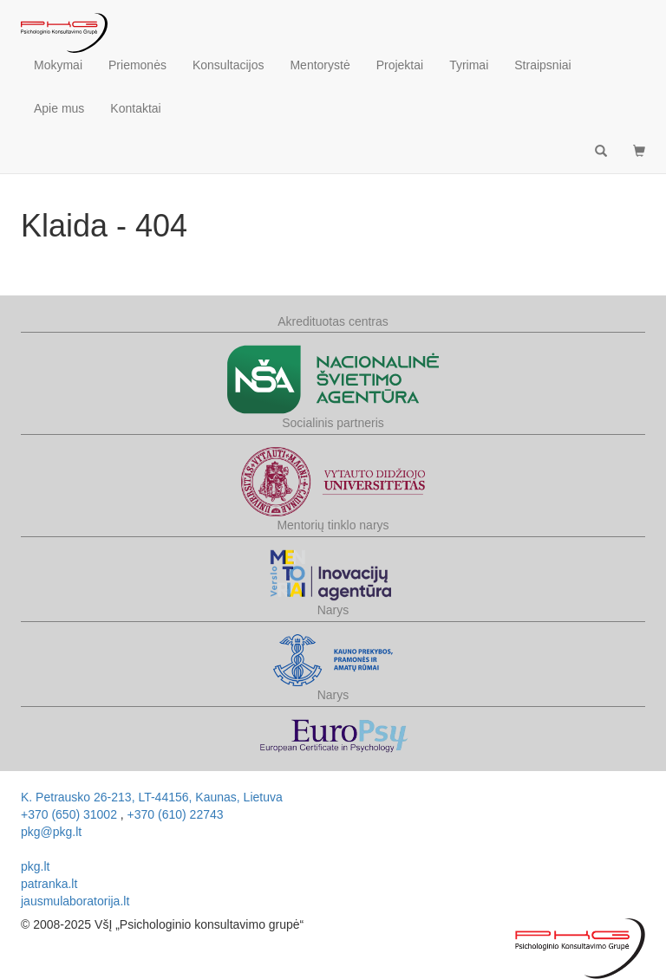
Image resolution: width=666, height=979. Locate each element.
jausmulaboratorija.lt (75, 901)
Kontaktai (135, 108)
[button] (639, 151)
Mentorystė (319, 65)
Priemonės (137, 65)
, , (152, 797)
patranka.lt (49, 884)
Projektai (399, 65)
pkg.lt (35, 866)
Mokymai (58, 65)
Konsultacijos (228, 65)
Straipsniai (542, 65)
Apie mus (59, 108)
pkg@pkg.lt (51, 832)
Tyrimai (468, 65)
